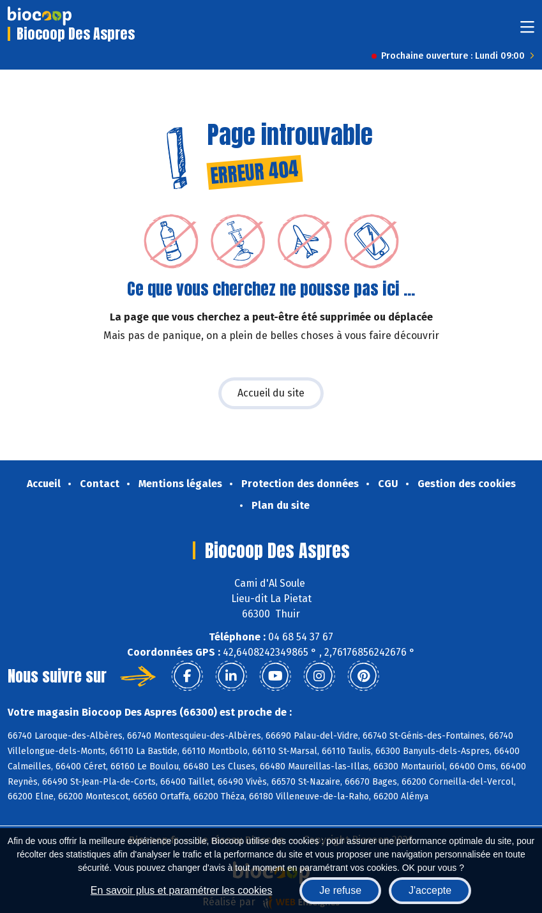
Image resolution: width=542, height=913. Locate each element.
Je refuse (340, 890)
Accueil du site (271, 393)
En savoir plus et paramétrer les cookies (182, 890)
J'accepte (430, 890)
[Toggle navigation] (527, 31)
